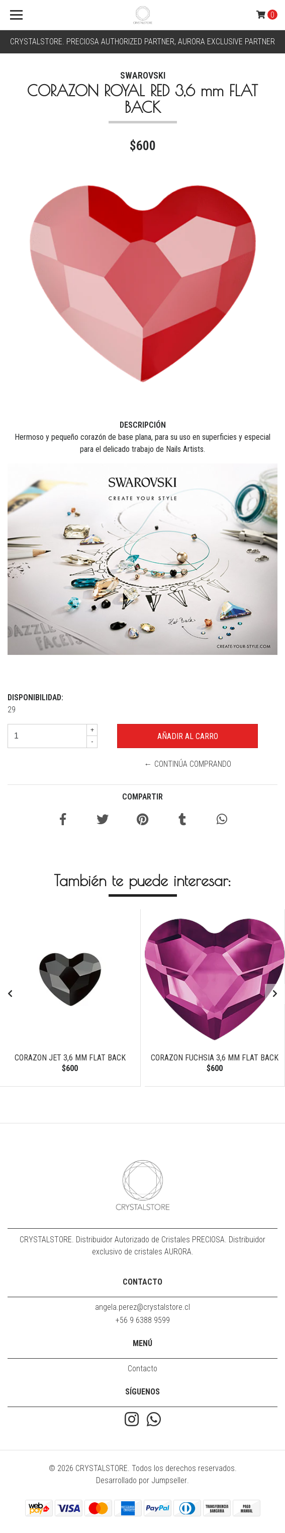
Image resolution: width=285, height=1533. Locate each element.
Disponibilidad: (35, 697)
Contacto (142, 1368)
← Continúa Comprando (187, 764)
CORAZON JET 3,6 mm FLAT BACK (70, 1057)
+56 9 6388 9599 (143, 1320)
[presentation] (10, 994)
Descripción (143, 425)
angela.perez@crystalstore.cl (142, 1307)
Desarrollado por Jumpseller (141, 1480)
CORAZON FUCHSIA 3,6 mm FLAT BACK (214, 1057)
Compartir (142, 797)
